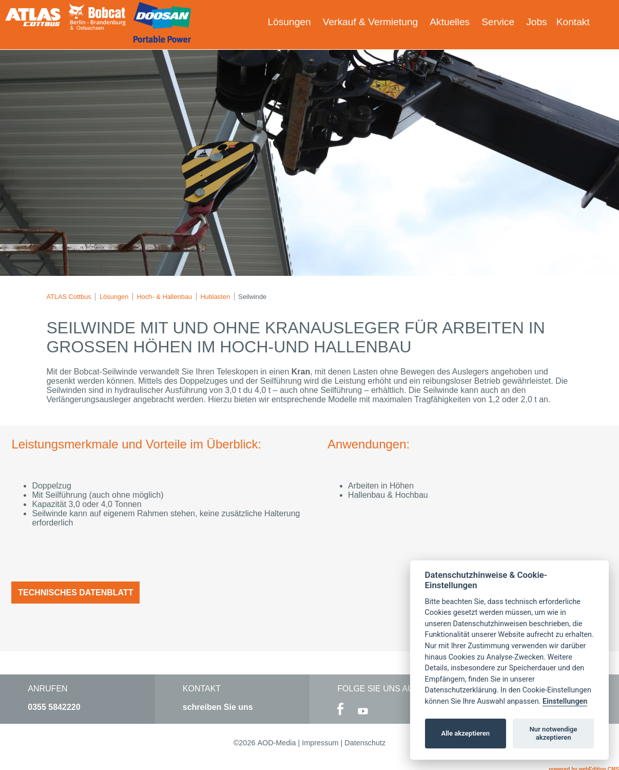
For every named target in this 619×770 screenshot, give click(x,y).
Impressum (320, 743)
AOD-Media (276, 743)
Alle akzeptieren (465, 733)
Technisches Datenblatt (75, 592)
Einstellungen (565, 701)
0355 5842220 (54, 707)
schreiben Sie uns (218, 707)
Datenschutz (364, 743)
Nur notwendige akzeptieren (553, 733)
